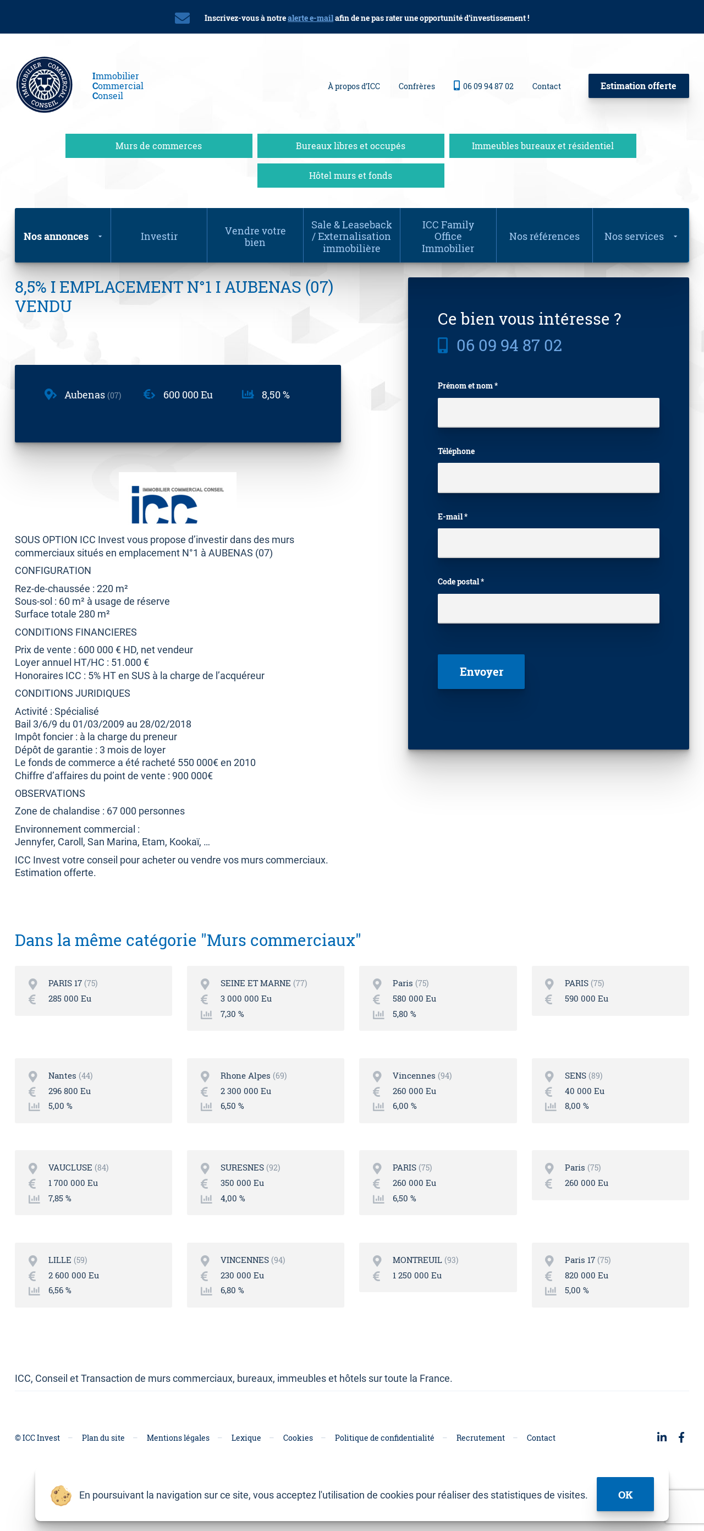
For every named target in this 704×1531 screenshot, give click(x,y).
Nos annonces (56, 233)
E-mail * (453, 517)
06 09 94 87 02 (483, 84)
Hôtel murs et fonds (350, 173)
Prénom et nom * (468, 383)
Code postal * (461, 583)
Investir (159, 233)
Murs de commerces (159, 143)
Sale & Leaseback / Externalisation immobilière (351, 234)
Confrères (417, 85)
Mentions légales (178, 1463)
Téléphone (456, 450)
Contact (546, 85)
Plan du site (103, 1463)
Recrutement (481, 1463)
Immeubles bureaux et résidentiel (543, 143)
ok (626, 1493)
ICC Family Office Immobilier (448, 234)
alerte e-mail (310, 18)
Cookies (298, 1463)
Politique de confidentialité (385, 1463)
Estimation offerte (638, 84)
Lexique (246, 1463)
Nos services (634, 233)
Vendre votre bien (255, 234)
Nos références (544, 233)
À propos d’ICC (354, 85)
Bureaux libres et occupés (350, 143)
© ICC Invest (37, 1463)
